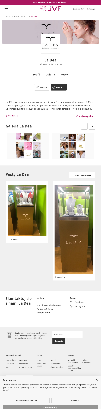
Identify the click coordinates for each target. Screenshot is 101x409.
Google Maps (43, 312)
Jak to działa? (78, 9)
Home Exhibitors (20, 16)
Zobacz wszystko (82, 175)
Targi (8, 367)
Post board (23, 363)
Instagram (77, 306)
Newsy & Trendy (25, 367)
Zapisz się (59, 341)
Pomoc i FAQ (56, 363)
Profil (36, 74)
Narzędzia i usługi (41, 364)
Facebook (77, 302)
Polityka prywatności (86, 361)
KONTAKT (60, 87)
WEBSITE (43, 87)
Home (8, 16)
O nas (39, 360)
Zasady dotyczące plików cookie (74, 368)
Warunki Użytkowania (73, 361)
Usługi (53, 360)
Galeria (50, 74)
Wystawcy (23, 360)
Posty (64, 74)
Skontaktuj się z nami (57, 368)
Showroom (10, 363)
